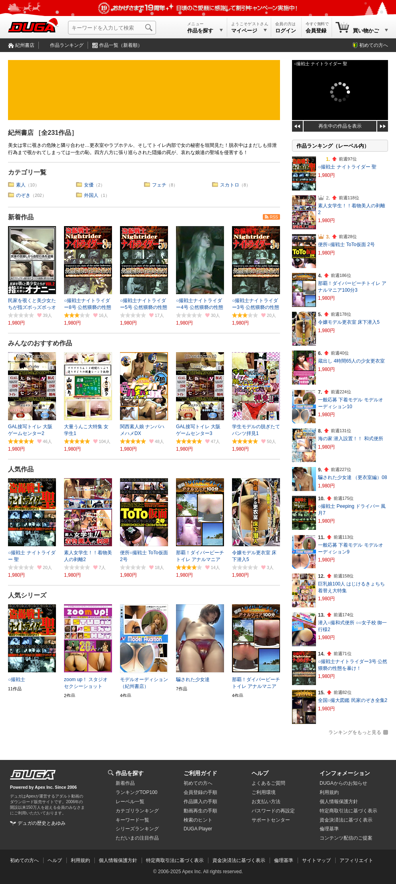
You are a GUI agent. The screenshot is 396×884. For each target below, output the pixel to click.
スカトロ (229, 185)
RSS (274, 217)
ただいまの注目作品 (137, 838)
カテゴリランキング (137, 811)
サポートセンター (271, 820)
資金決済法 (346, 820)
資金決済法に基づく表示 (238, 860)
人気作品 (21, 469)
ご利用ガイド (200, 773)
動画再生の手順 (200, 811)
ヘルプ (260, 773)
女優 (89, 185)
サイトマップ (316, 860)
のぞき (23, 195)
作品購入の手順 (200, 801)
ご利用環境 (264, 792)
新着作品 (21, 217)
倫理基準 (329, 829)
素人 (21, 185)
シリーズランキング (137, 829)
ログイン (285, 31)
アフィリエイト (356, 860)
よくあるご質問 (268, 783)
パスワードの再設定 (273, 811)
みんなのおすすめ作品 (40, 343)
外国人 (91, 195)
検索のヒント (198, 820)
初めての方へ (373, 45)
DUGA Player (198, 829)
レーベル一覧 (130, 801)
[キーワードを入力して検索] (112, 27)
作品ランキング (67, 45)
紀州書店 (24, 45)
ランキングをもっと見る (354, 732)
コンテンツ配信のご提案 (346, 838)
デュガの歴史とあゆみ (42, 823)
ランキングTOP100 (136, 792)
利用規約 (329, 792)
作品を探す (130, 773)
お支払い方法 (266, 801)
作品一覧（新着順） (120, 45)
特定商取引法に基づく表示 (175, 860)
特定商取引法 (348, 811)
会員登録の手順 (200, 792)
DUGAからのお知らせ (343, 783)
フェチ (159, 185)
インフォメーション (345, 773)
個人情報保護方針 (339, 801)
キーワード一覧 (132, 820)
